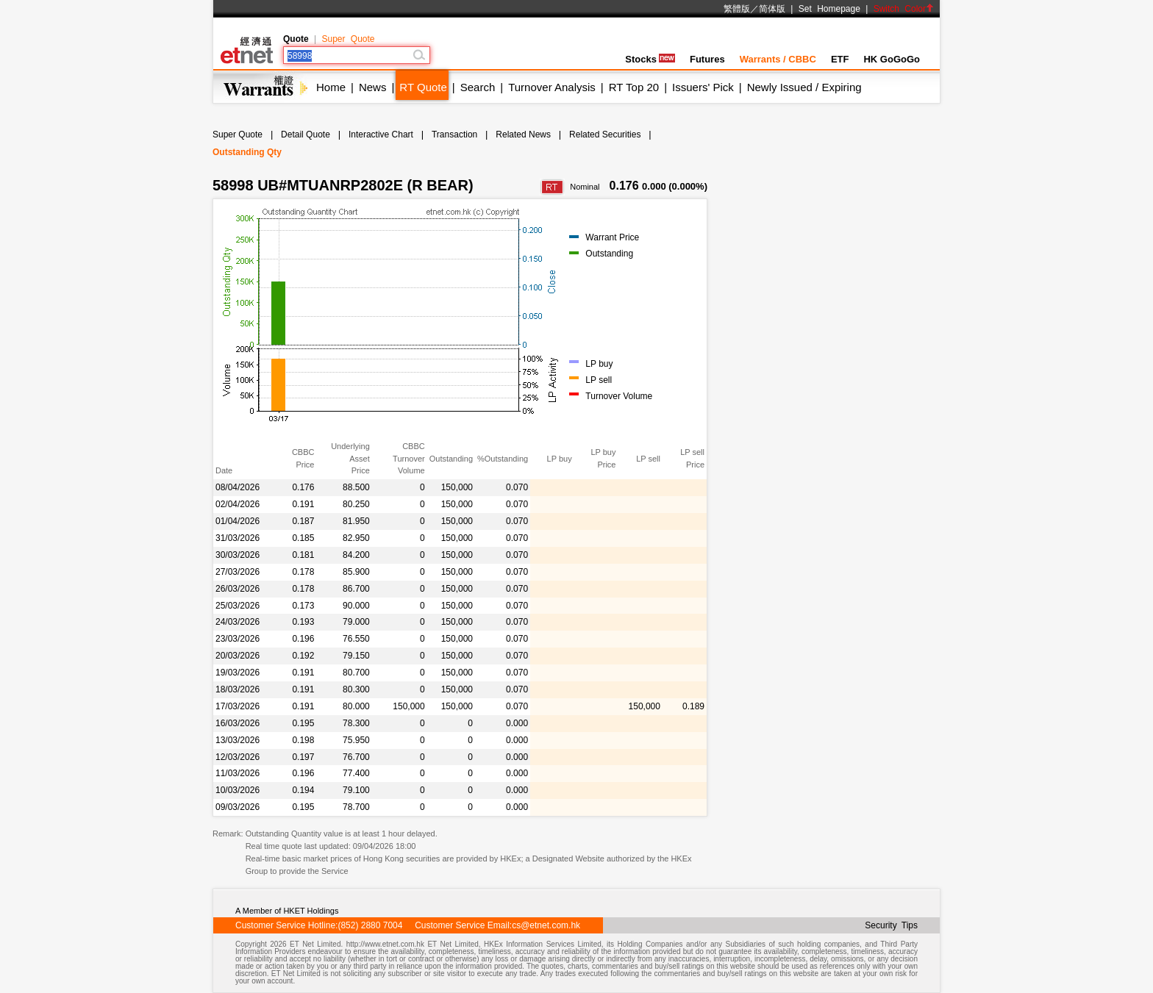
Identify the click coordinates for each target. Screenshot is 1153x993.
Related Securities (604, 134)
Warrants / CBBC (778, 59)
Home (331, 87)
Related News (523, 134)
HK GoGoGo (891, 59)
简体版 (772, 9)
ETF (840, 59)
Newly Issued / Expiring (804, 87)
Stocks (650, 59)
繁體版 (737, 9)
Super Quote (347, 39)
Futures (707, 59)
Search (478, 87)
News (373, 87)
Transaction (454, 134)
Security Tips (891, 925)
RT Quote (422, 87)
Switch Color (904, 9)
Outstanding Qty (247, 152)
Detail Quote (305, 134)
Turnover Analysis (552, 87)
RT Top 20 (634, 87)
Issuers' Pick (703, 87)
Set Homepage (829, 9)
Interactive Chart (381, 134)
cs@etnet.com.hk (546, 925)
